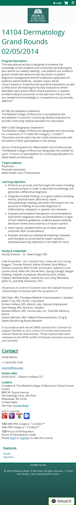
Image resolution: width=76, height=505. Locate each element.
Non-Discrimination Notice (45, 473)
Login (59, 3)
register (25, 438)
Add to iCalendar (19, 416)
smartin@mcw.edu (12, 368)
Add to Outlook (27, 416)
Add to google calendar (5, 416)
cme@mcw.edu (38, 464)
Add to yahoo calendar (12, 416)
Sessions (8, 457)
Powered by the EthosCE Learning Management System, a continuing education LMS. (61, 501)
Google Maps (21, 405)
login (13, 438)
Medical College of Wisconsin (27, 470)
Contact (10, 351)
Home (6, 453)
